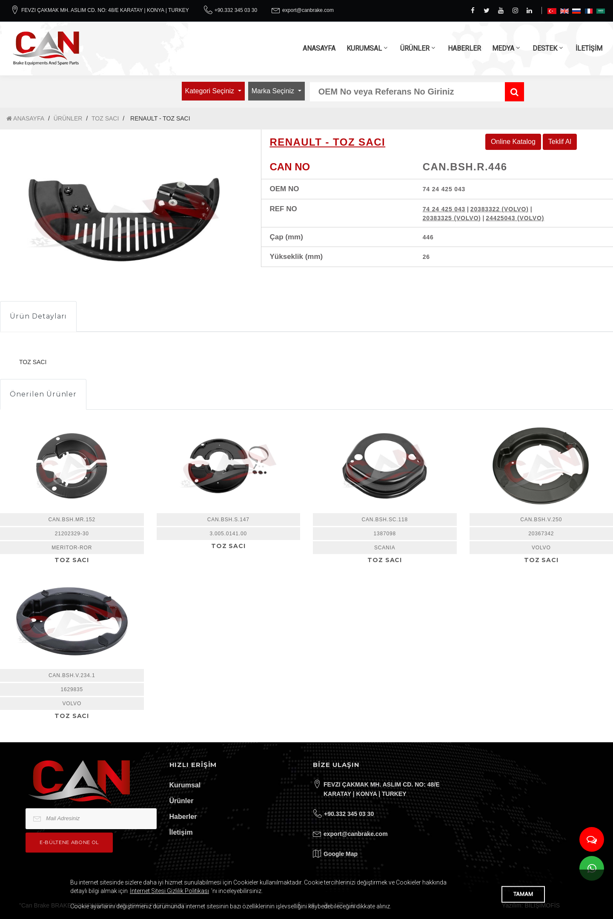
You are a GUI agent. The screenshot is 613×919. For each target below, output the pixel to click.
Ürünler (181, 800)
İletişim (181, 832)
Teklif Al (559, 141)
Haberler (183, 816)
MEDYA (503, 48)
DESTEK (545, 48)
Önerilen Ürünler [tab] (43, 394)
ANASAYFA (319, 48)
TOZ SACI (105, 118)
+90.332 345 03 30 (236, 10)
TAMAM (523, 894)
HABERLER (464, 48)
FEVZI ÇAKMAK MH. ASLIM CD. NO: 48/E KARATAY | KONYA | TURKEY (105, 10)
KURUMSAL (364, 48)
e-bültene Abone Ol (69, 842)
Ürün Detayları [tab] (38, 316)
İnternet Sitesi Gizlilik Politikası (169, 890)
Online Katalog (513, 141)
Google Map (341, 853)
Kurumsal (185, 785)
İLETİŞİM (589, 48)
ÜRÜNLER (415, 48)
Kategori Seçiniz (210, 91)
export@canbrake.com (308, 10)
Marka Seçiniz (274, 91)
